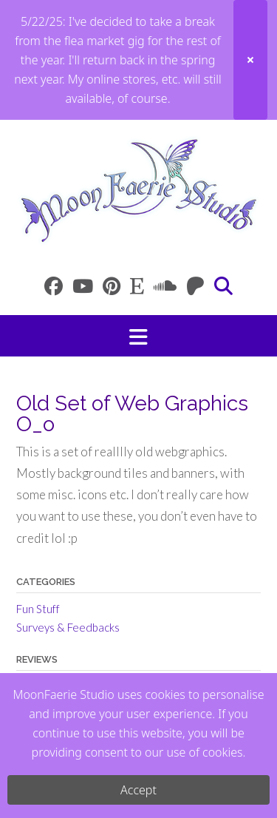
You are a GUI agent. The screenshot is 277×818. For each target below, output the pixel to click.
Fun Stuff (38, 608)
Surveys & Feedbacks (68, 626)
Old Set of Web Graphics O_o (132, 413)
